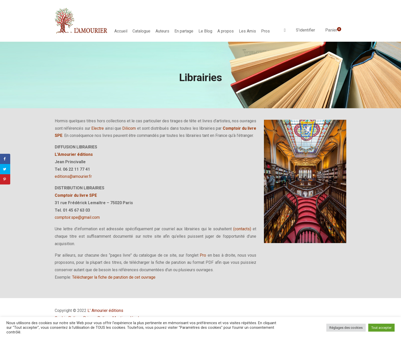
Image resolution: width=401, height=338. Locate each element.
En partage (183, 31)
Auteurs (162, 31)
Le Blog (205, 31)
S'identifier (305, 30)
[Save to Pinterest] (5, 179)
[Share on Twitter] (5, 169)
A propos (225, 31)
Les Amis (247, 31)
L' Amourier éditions (105, 310)
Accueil (120, 31)
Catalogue (141, 31)
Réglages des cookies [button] (346, 328)
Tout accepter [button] (381, 328)
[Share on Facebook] (5, 159)
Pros (265, 31)
